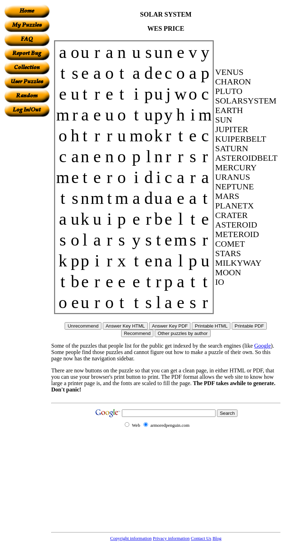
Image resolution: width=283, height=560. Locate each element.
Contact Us (201, 538)
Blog (216, 538)
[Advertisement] (27, 223)
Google (262, 346)
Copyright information (131, 538)
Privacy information (171, 538)
